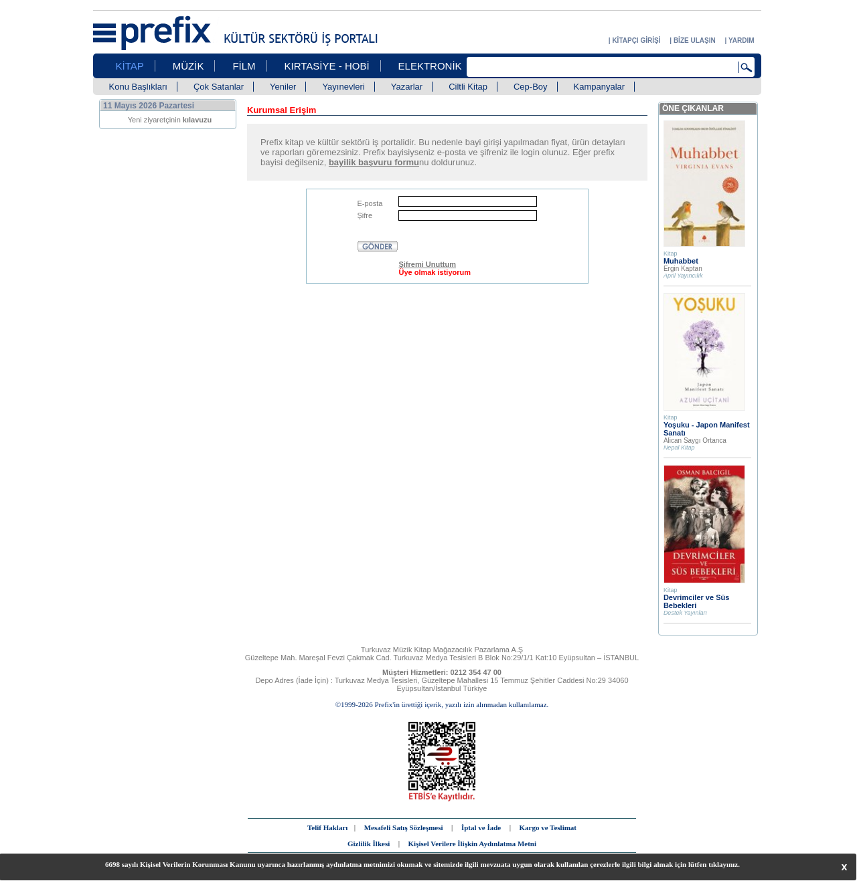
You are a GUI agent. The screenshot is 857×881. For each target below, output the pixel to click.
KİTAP (130, 66)
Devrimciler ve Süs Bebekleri (696, 601)
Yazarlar (406, 87)
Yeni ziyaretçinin (170, 120)
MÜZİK (188, 66)
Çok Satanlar (218, 87)
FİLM (243, 66)
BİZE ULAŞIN (695, 40)
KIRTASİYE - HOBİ (327, 66)
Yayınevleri (343, 87)
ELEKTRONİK (430, 66)
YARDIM (741, 40)
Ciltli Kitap (468, 87)
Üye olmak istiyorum (434, 272)
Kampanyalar (599, 87)
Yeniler (283, 87)
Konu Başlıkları (138, 87)
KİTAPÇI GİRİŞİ (636, 40)
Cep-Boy (531, 87)
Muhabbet (681, 261)
